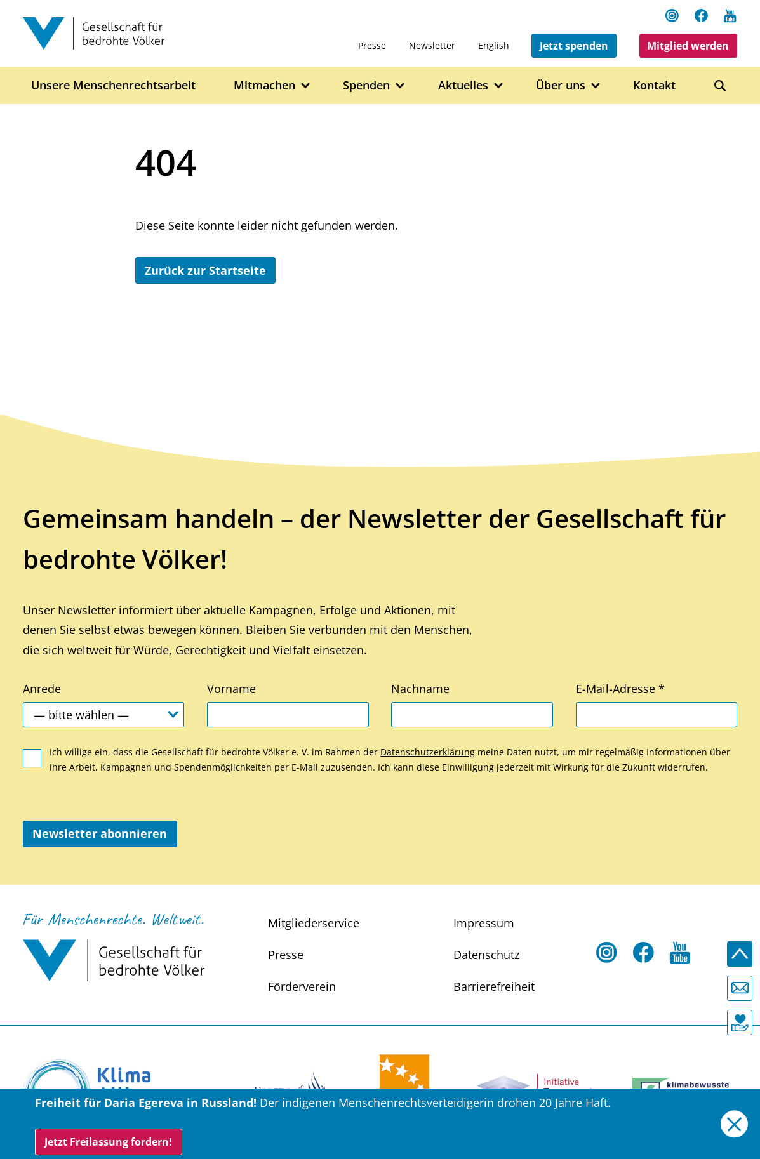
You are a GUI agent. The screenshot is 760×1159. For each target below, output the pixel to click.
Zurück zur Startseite (205, 270)
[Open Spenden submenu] (400, 86)
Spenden (366, 85)
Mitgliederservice (313, 923)
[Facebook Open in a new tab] (702, 15)
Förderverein (302, 986)
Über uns (560, 85)
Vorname (231, 688)
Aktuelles (463, 85)
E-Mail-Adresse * (620, 688)
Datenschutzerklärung (427, 752)
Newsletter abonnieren (99, 833)
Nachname (420, 688)
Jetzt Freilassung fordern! (108, 1142)
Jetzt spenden (574, 46)
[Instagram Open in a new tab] (672, 15)
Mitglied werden (688, 46)
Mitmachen (264, 85)
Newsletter (432, 45)
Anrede (42, 688)
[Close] (734, 1123)
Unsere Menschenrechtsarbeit (113, 85)
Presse (372, 45)
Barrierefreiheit (494, 986)
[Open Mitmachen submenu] (305, 86)
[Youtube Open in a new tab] (730, 15)
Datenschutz (486, 954)
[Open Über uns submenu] (596, 86)
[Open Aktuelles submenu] (498, 86)
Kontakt (654, 85)
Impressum (483, 923)
